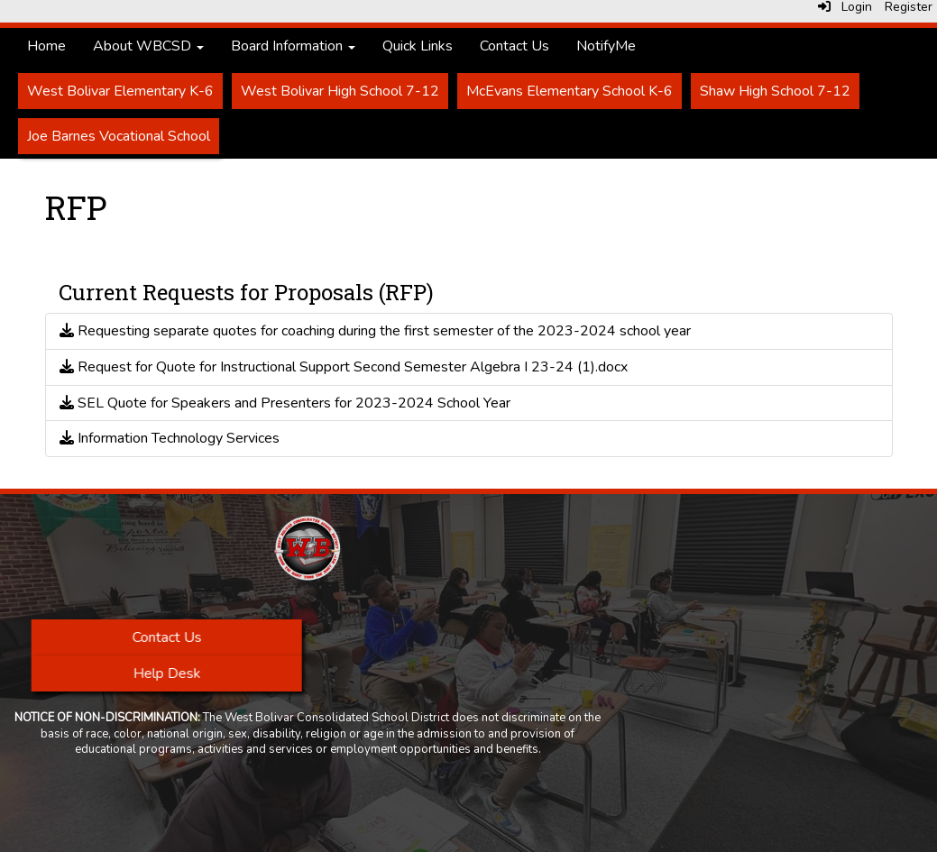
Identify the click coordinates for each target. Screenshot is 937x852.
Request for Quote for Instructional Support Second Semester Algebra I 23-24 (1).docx (344, 367)
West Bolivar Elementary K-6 (120, 91)
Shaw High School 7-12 (775, 91)
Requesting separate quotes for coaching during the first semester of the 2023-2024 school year (375, 331)
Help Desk (167, 673)
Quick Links (417, 46)
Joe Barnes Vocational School (118, 136)
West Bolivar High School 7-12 (340, 91)
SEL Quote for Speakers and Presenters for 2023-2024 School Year (285, 403)
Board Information (293, 46)
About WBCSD (148, 46)
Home (46, 46)
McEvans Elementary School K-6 (569, 91)
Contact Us (514, 46)
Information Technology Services (170, 438)
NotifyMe (606, 46)
